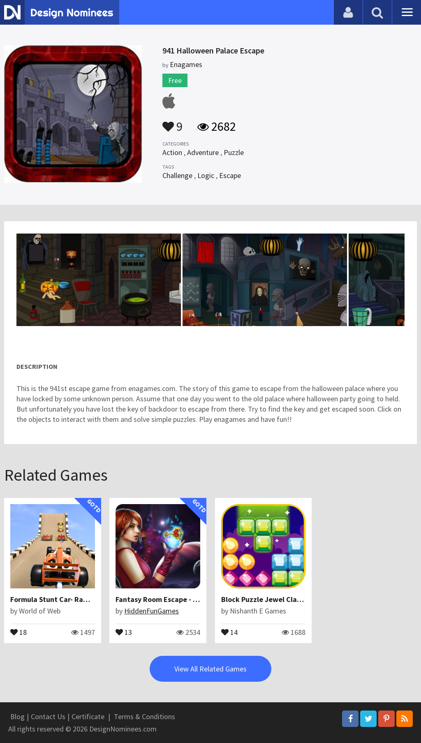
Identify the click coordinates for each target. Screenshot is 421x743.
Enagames (186, 64)
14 (229, 631)
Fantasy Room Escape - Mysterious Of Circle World (198, 599)
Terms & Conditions (144, 716)
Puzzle (234, 152)
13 (124, 631)
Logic (205, 175)
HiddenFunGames (151, 611)
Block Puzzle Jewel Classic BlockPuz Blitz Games (301, 599)
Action (172, 152)
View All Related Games (210, 668)
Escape (230, 175)
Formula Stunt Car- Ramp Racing (64, 599)
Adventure (203, 152)
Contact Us (48, 716)
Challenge (177, 175)
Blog (17, 716)
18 (18, 631)
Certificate (88, 716)
